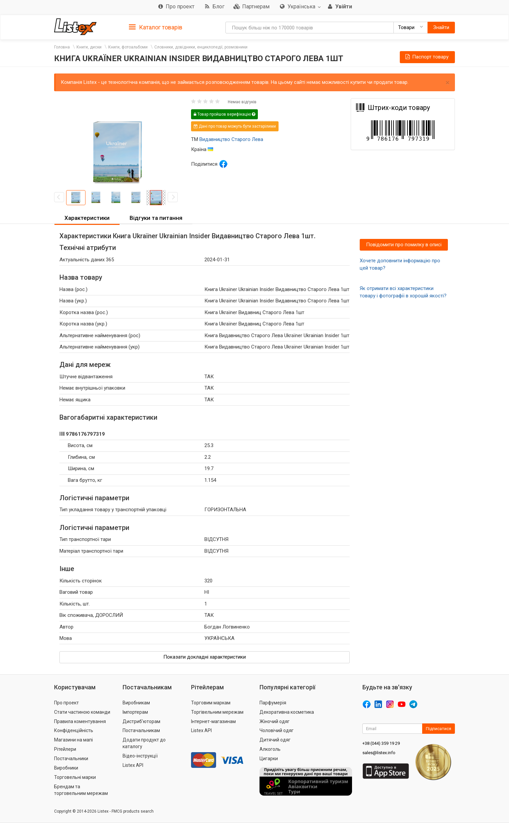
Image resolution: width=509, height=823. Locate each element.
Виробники (66, 768)
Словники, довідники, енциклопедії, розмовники (200, 47)
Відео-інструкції (140, 756)
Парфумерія (273, 702)
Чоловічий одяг (277, 730)
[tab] (155, 27)
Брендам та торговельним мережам (81, 790)
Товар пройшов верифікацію (224, 114)
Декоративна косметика (287, 712)
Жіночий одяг (275, 721)
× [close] (448, 83)
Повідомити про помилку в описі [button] (404, 245)
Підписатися (438, 728)
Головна (62, 47)
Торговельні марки (75, 777)
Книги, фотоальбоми (128, 47)
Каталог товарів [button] (155, 27)
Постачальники (71, 758)
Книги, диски (89, 47)
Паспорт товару (426, 57)
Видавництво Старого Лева (231, 139)
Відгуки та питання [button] (156, 218)
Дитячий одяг (275, 739)
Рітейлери (65, 749)
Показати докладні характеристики (204, 657)
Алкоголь (270, 749)
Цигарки (269, 758)
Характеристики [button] (87, 218)
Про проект (66, 702)
